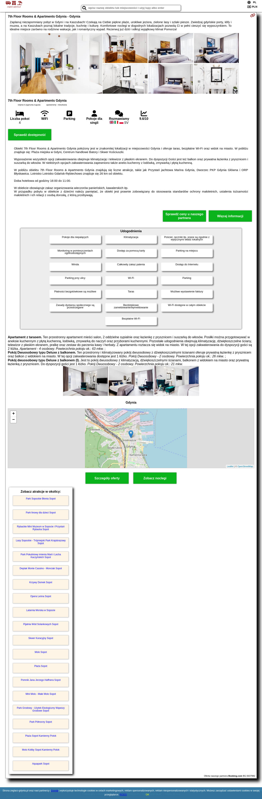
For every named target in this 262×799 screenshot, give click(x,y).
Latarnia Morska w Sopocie (40, 610)
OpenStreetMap (245, 466)
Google (55, 790)
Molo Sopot (41, 652)
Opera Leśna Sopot (40, 596)
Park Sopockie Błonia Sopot (41, 498)
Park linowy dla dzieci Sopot (41, 512)
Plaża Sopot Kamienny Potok (40, 735)
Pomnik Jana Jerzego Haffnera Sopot (41, 680)
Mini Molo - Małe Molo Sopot (41, 694)
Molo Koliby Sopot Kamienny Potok (40, 749)
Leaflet (230, 466)
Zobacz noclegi (154, 478)
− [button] (13, 420)
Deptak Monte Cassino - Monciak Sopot (41, 568)
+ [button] (13, 414)
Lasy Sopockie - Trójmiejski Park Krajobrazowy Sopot (41, 542)
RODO (123, 794)
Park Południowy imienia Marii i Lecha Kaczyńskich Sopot (41, 556)
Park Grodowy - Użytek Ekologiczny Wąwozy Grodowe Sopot (41, 709)
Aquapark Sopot (40, 763)
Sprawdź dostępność (30, 135)
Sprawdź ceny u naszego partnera (184, 216)
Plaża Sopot (40, 666)
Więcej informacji (230, 216)
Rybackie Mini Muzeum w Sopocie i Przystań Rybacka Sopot (41, 528)
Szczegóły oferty (107, 478)
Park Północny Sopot (41, 721)
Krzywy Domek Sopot (40, 582)
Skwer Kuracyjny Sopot (40, 638)
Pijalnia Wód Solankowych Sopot (40, 624)
